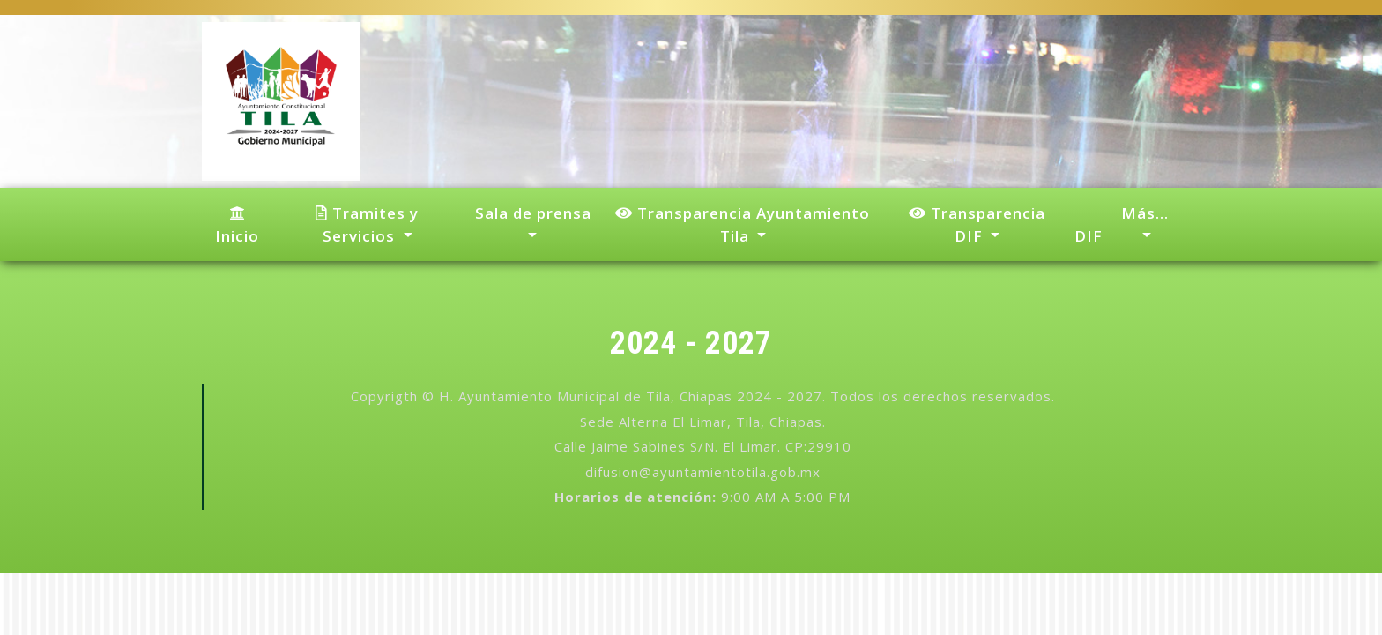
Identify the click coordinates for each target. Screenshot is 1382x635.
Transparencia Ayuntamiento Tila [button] (742, 224)
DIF (1088, 236)
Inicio (237, 225)
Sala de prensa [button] (531, 213)
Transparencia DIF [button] (977, 224)
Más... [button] (1145, 213)
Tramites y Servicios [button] (367, 224)
